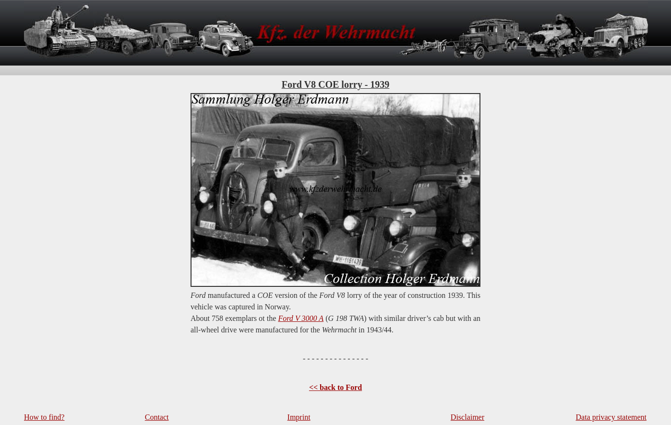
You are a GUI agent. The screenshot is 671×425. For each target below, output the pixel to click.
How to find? (44, 417)
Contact (157, 417)
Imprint (299, 417)
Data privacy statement (611, 417)
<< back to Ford (335, 387)
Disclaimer (467, 417)
